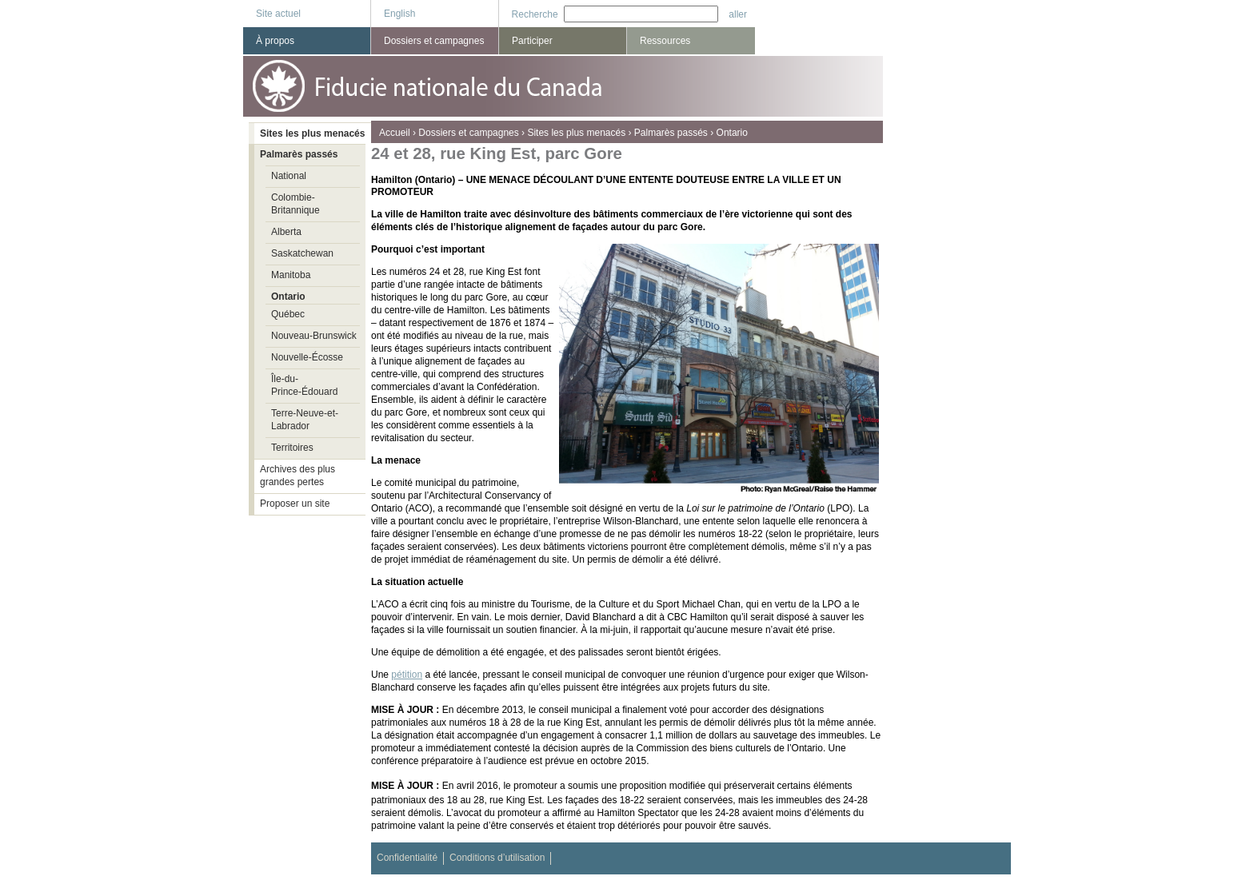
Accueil (394, 132)
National (288, 175)
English (399, 13)
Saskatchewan (302, 253)
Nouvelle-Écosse (307, 357)
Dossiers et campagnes (468, 132)
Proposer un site (294, 503)
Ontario (732, 132)
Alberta (286, 231)
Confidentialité (407, 857)
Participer (532, 40)
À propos (275, 40)
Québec (288, 314)
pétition (406, 674)
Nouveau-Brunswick (314, 335)
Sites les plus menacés (576, 132)
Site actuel (278, 13)
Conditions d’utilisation (497, 857)
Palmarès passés (671, 132)
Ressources (665, 40)
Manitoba (290, 275)
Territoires (292, 447)
